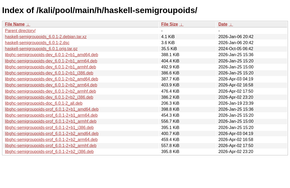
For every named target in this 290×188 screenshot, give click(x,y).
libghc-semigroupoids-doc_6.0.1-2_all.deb (43, 103)
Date (222, 24)
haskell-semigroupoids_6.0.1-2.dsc (37, 42)
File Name (15, 24)
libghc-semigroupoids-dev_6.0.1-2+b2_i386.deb (49, 97)
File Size (169, 24)
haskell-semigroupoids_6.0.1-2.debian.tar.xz (46, 36)
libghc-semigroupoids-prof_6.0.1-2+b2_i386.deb (49, 151)
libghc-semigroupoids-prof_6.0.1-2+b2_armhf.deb (50, 145)
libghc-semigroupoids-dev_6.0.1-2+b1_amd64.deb (51, 54)
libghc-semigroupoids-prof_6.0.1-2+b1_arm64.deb (51, 115)
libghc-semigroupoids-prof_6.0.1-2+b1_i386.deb (49, 127)
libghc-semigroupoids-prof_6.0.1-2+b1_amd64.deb (52, 109)
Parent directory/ (20, 30)
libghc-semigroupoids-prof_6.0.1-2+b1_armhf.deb (50, 121)
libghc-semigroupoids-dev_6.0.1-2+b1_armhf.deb (50, 67)
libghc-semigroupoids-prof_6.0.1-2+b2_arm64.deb (51, 139)
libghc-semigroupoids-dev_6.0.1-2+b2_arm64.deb (51, 85)
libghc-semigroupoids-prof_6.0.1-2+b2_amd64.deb (52, 133)
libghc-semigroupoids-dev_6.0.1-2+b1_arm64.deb (51, 61)
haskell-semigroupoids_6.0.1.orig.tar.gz (41, 48)
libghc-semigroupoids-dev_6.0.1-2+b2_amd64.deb (51, 79)
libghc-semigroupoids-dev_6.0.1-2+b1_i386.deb (49, 73)
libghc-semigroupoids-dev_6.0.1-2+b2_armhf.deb (50, 91)
